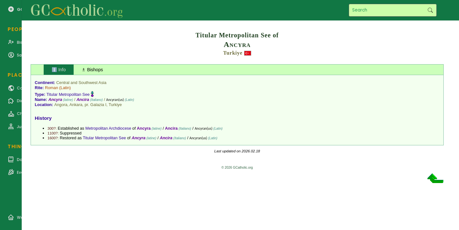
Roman (51, 87)
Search (430, 10)
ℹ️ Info (59, 69)
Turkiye (233, 53)
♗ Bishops (92, 69)
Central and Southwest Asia (81, 82)
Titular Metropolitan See (68, 94)
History (43, 118)
